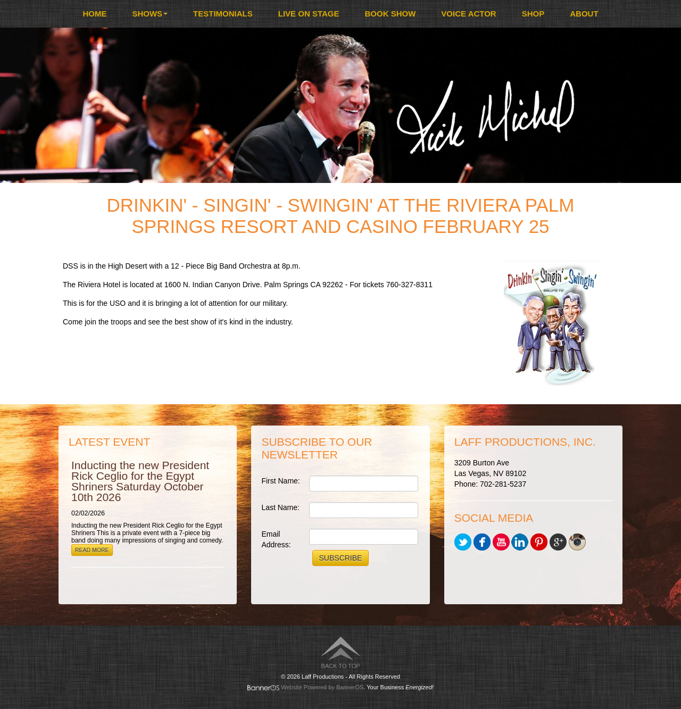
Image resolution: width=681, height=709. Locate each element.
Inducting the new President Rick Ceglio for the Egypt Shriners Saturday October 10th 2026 (140, 481)
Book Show (390, 13)
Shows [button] (150, 13)
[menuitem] (94, 14)
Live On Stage (308, 13)
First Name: (280, 481)
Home (94, 13)
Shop (533, 13)
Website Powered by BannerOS (322, 687)
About (584, 13)
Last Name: (280, 507)
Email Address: (275, 539)
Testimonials (223, 13)
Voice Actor (468, 13)
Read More (92, 550)
